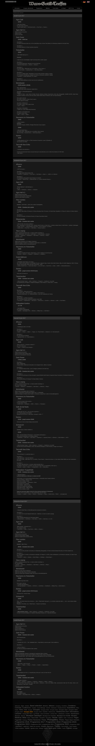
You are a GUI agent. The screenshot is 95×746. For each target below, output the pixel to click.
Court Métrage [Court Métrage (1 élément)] (41, 707)
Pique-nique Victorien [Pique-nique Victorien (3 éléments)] (72, 720)
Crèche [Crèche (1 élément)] (48, 707)
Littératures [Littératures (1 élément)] (61, 713)
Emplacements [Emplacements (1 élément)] (62, 707)
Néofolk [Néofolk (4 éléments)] (54, 717)
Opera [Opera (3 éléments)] (60, 717)
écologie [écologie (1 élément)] (75, 728)
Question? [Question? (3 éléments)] (19, 726)
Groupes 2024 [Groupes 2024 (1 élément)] (19, 711)
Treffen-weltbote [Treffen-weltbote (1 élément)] (19, 728)
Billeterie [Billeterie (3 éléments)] (52, 706)
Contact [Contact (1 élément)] (34, 707)
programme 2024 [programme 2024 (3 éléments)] (48, 724)
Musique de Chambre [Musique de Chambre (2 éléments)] (49, 715)
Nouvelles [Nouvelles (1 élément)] (48, 717)
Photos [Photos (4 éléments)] (61, 720)
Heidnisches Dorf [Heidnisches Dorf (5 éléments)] (62, 712)
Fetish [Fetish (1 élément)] (16, 709)
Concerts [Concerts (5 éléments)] (18, 708)
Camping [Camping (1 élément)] (58, 706)
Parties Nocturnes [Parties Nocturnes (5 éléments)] (34, 720)
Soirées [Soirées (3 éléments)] (43, 726)
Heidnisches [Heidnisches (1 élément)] (51, 711)
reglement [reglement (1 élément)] (26, 726)
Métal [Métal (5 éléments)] (24, 717)
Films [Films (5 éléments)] (21, 710)
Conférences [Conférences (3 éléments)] (26, 708)
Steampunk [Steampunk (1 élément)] (50, 726)
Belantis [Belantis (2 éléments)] (45, 706)
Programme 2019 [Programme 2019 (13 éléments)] (68, 722)
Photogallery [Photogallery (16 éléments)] (52, 720)
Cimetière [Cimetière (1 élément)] (64, 706)
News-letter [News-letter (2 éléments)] (34, 717)
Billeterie (48, 8)
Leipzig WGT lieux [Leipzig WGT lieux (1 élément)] (27, 713)
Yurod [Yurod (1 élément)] (63, 728)
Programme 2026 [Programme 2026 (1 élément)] (74, 724)
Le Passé (63, 8)
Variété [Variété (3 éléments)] (27, 728)
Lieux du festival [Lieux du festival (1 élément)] (44, 713)
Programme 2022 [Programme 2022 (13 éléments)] (22, 724)
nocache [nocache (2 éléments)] (42, 717)
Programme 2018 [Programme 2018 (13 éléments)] (53, 722)
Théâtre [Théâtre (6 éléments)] (57, 726)
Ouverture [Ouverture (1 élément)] (70, 717)
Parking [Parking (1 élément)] (24, 720)
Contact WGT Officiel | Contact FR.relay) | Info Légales (47, 744)
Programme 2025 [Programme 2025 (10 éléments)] (62, 724)
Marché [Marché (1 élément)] (23, 715)
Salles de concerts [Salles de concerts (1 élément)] (35, 726)
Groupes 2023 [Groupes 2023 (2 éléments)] (73, 709)
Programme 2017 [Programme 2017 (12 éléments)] (37, 722)
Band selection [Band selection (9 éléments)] (36, 706)
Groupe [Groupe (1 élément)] (30, 709)
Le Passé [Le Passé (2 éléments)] (36, 713)
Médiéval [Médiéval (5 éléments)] (18, 717)
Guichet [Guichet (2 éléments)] (45, 711)
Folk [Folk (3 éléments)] (25, 710)
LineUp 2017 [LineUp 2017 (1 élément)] (53, 713)
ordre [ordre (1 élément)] (64, 717)
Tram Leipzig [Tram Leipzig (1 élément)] (72, 726)
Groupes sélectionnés (28, 8)
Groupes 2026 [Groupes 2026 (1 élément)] (38, 711)
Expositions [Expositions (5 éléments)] (71, 708)
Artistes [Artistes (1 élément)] (27, 706)
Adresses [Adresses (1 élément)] (17, 706)
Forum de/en (55, 8)
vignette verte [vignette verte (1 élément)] (34, 728)
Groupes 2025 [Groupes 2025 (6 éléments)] (28, 711)
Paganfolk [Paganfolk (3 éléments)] (18, 720)
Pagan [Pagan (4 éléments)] (76, 717)
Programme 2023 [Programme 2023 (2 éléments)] (36, 724)
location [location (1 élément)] (68, 713)
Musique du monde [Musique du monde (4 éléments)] (63, 716)
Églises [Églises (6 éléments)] (69, 728)
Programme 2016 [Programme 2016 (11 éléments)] (22, 722)
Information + (17, 8)
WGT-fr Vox (71, 8)
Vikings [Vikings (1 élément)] (41, 728)
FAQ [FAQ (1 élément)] (77, 707)
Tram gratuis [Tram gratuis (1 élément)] (64, 726)
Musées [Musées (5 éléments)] (74, 716)
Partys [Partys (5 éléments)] (44, 720)
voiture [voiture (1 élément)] (46, 728)
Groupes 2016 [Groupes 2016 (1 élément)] (45, 709)
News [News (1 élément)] (28, 717)
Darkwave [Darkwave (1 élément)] (54, 707)
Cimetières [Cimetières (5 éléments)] (72, 706)
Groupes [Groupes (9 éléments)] (36, 710)
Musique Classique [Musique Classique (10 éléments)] (34, 716)
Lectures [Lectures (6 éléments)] (18, 713)
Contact (78, 8)
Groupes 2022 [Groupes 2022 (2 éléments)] (63, 709)
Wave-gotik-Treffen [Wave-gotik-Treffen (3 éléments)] (55, 728)
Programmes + (39, 8)
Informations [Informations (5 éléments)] (74, 712)
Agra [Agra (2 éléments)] (22, 706)
